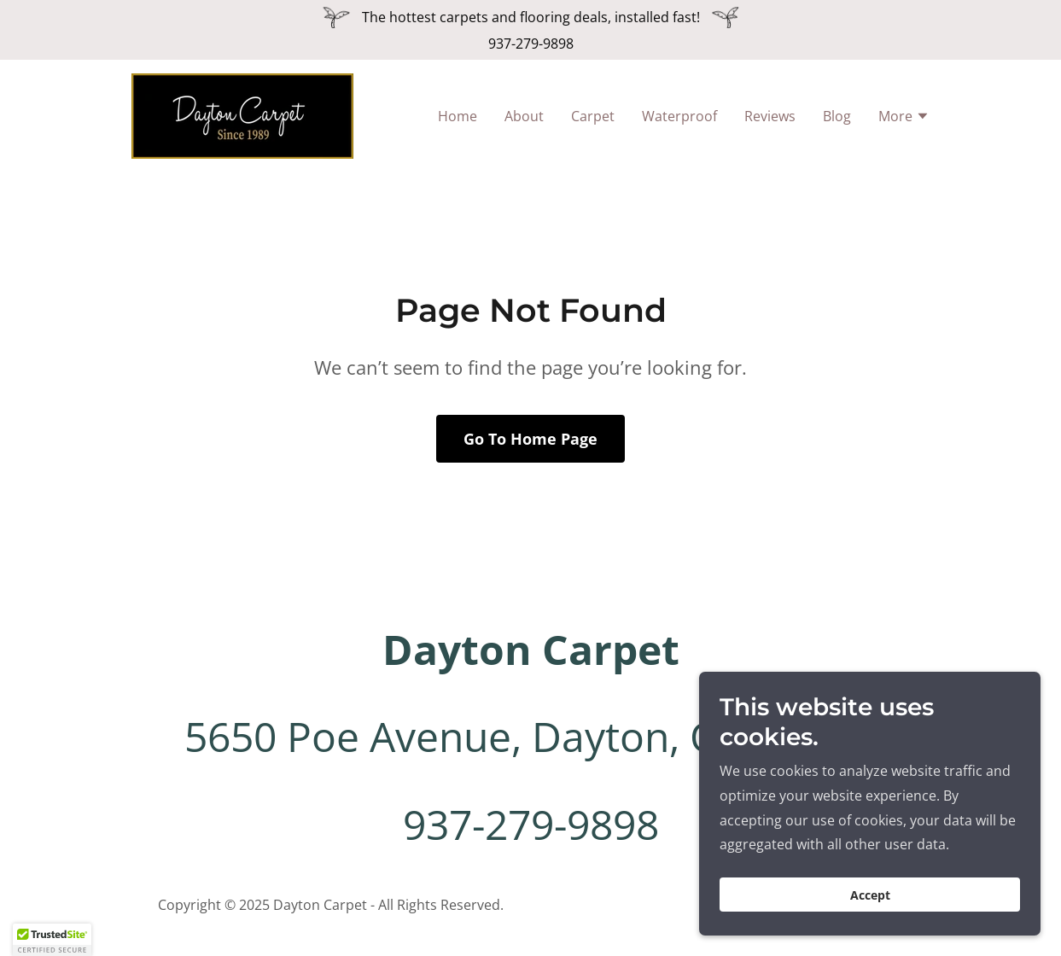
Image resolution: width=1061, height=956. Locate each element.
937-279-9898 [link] (531, 43)
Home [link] (457, 116)
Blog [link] (837, 116)
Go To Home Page (530, 438)
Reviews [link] (770, 116)
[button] (904, 118)
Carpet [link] (593, 116)
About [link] (524, 116)
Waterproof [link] (679, 116)
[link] (242, 114)
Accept (870, 895)
